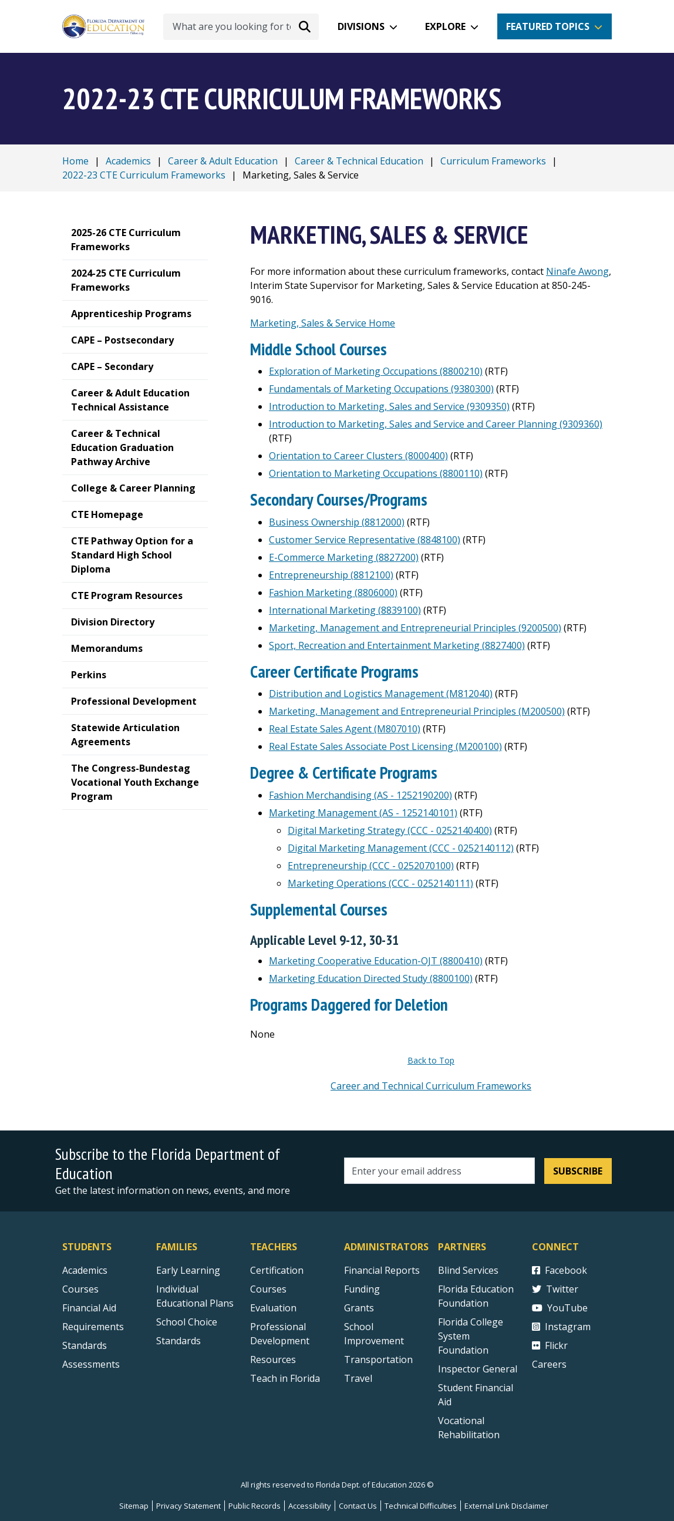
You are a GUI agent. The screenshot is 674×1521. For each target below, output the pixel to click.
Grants (359, 1307)
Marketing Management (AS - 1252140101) (363, 812)
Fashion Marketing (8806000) (333, 592)
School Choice (186, 1321)
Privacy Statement (188, 1505)
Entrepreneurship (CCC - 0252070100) (371, 865)
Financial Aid (89, 1307)
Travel (358, 1378)
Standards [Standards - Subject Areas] (84, 1345)
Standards (178, 1340)
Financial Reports (382, 1270)
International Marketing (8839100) (345, 610)
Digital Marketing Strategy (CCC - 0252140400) (390, 830)
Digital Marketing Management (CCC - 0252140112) (401, 848)
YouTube (560, 1307)
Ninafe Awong (577, 271)
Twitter (555, 1289)
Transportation (378, 1359)
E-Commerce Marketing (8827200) (344, 557)
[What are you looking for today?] (241, 27)
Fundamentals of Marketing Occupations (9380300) (381, 388)
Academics (128, 160)
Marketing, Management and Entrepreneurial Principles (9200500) (415, 627)
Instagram (561, 1326)
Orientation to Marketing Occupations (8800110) (376, 473)
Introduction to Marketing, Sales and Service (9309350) (389, 406)
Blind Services (468, 1270)
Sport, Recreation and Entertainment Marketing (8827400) (397, 645)
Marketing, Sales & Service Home (322, 323)
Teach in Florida (285, 1378)
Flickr (550, 1345)
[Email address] (439, 1170)
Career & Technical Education (359, 160)
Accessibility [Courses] (309, 1505)
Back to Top (430, 1060)
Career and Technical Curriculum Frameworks (431, 1085)
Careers (549, 1364)
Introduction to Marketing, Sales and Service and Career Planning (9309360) (435, 424)
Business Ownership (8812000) (337, 522)
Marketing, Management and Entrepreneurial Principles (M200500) (417, 711)
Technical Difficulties (421, 1505)
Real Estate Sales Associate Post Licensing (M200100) (385, 746)
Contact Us (358, 1505)
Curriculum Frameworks (493, 160)
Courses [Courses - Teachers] (268, 1289)
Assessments (91, 1364)
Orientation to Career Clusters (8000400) (358, 455)
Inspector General (477, 1368)
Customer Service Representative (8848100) (364, 539)
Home (75, 160)
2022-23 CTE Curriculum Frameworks (143, 175)
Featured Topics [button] (547, 26)
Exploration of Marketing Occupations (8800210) (376, 371)
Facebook (559, 1270)
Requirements (93, 1326)
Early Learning (188, 1270)
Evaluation (273, 1307)
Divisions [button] (361, 26)
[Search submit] (304, 26)
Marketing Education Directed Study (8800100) (371, 978)
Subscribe (577, 1171)
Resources (273, 1359)
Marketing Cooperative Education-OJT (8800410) (376, 960)
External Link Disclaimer (506, 1505)
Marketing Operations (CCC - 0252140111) (380, 883)
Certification (277, 1270)
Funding (362, 1289)
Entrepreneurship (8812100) (331, 574)
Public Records (254, 1505)
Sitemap (134, 1505)
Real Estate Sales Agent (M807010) (344, 728)
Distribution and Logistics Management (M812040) (381, 693)
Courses (80, 1289)
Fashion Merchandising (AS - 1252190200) (360, 795)
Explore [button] (445, 26)
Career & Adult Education (223, 160)
